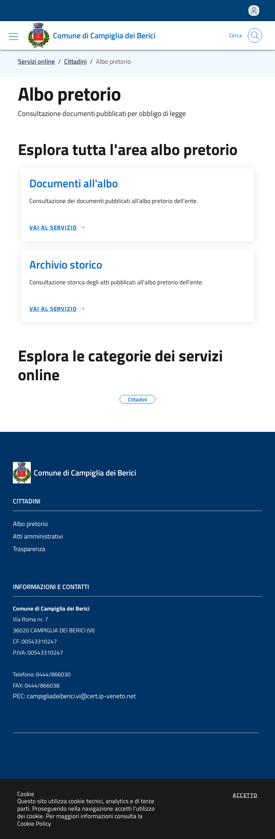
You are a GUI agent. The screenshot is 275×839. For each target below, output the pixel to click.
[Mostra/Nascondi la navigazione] (13, 36)
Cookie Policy (34, 823)
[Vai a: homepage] (94, 35)
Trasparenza (29, 549)
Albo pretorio (30, 524)
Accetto (245, 795)
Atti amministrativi (38, 536)
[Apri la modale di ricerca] (255, 35)
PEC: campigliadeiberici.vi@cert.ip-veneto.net (74, 696)
